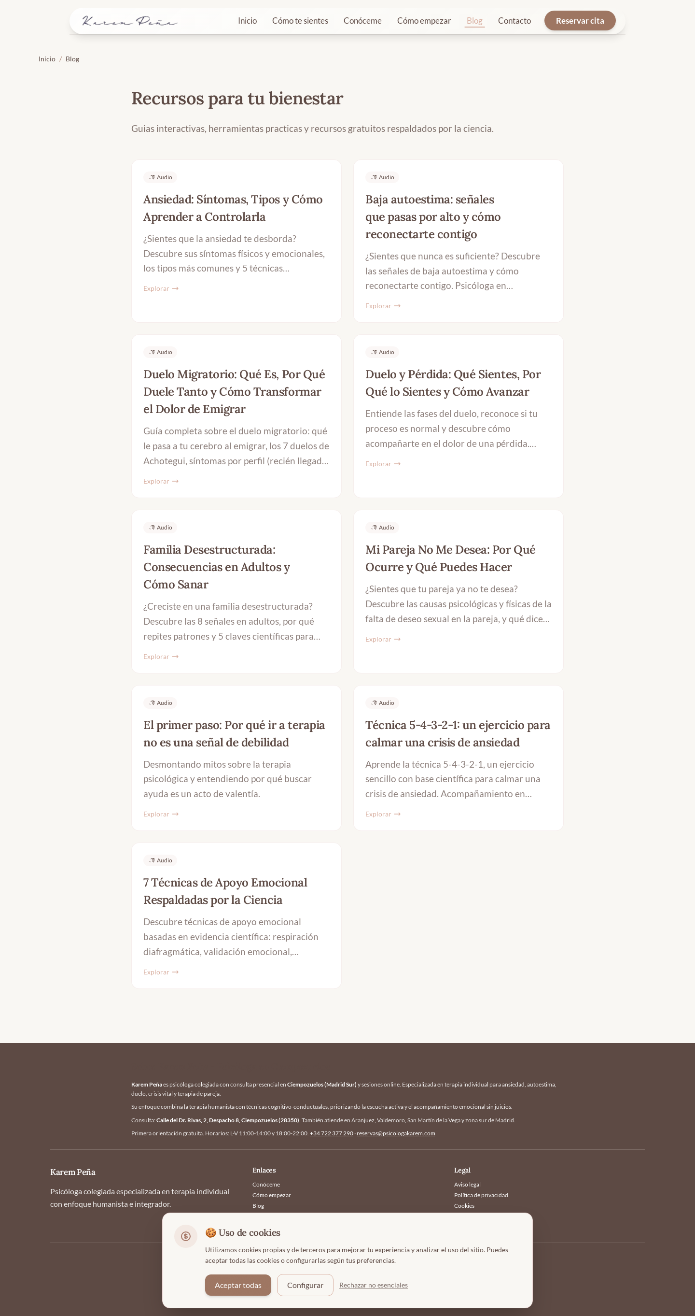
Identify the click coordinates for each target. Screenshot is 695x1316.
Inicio (247, 20)
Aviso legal (467, 1184)
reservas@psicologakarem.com (396, 1133)
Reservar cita (580, 20)
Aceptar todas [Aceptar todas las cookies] (238, 1284)
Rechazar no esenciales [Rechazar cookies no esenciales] (373, 1285)
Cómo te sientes (300, 20)
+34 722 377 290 (331, 1133)
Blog (475, 20)
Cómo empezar (424, 20)
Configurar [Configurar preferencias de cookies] (305, 1284)
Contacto (514, 20)
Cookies (464, 1205)
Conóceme (363, 20)
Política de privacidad (481, 1195)
